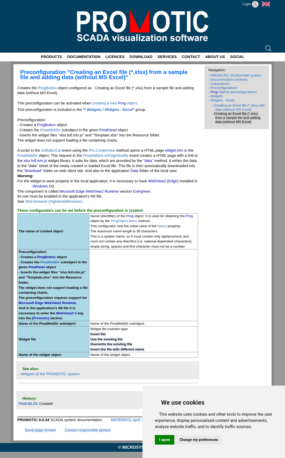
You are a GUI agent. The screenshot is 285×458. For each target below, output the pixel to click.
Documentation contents (229, 79)
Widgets (216, 96)
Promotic (20, 2)
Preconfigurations (223, 88)
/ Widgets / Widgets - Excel (108, 110)
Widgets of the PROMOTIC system (50, 374)
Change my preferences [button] (198, 440)
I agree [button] (164, 440)
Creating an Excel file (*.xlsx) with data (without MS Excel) (239, 107)
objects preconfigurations (233, 92)
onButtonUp (51, 150)
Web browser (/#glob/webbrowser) (54, 201)
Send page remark (40, 430)
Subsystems (219, 84)
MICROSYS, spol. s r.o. (130, 420)
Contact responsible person (87, 430)
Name (162, 226)
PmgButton (47, 88)
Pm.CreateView (102, 150)
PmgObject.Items (124, 221)
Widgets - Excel (222, 100)
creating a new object (114, 103)
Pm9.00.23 (28, 404)
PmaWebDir (50, 130)
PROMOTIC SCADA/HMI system (235, 75)
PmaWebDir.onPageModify (105, 155)
